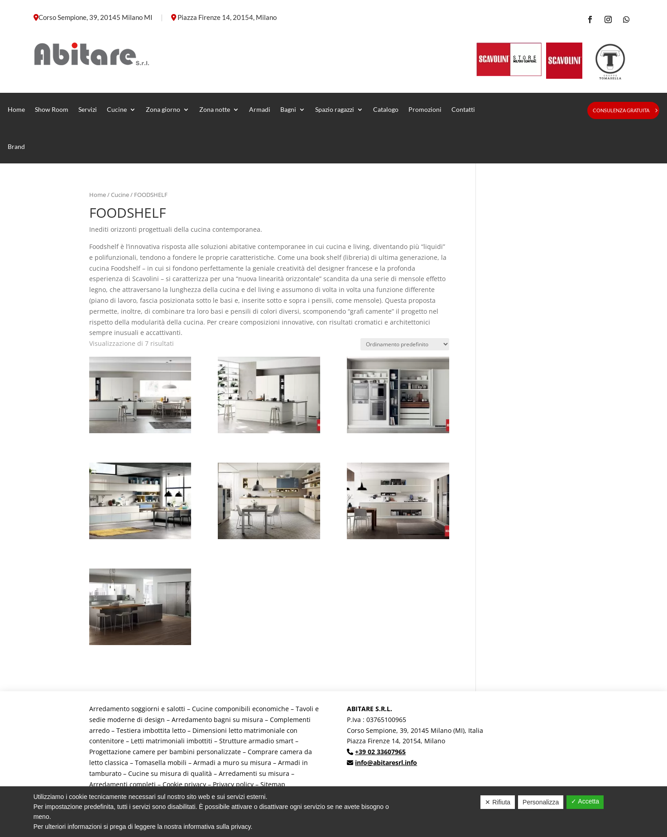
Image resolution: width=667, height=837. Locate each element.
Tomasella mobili (161, 762)
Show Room (51, 109)
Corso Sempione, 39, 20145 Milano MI (95, 17)
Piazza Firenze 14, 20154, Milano (227, 17)
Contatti (463, 109)
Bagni (288, 109)
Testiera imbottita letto (151, 730)
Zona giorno (163, 109)
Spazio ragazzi (334, 109)
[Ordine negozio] (404, 344)
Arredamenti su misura (254, 773)
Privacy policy (233, 784)
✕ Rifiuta (497, 802)
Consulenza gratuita (621, 110)
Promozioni (424, 109)
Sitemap (272, 784)
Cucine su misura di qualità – (173, 773)
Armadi (259, 109)
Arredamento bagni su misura (217, 719)
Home (16, 109)
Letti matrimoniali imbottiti (171, 741)
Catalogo (385, 109)
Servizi (87, 109)
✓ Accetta (585, 801)
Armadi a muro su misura (232, 762)
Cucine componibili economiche (240, 708)
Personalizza (541, 802)
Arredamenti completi (122, 784)
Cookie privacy (184, 784)
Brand (16, 146)
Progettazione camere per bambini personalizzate (165, 751)
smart (284, 741)
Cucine (117, 109)
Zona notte (214, 109)
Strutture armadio (247, 741)
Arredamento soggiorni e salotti (137, 708)
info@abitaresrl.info (386, 762)
